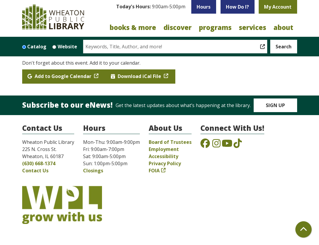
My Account (278, 7)
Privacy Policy (165, 163)
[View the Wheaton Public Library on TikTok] (238, 145)
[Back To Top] (303, 229)
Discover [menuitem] (177, 27)
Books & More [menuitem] (133, 27)
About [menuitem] (283, 27)
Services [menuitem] (252, 27)
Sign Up (275, 105)
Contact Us (35, 170)
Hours (203, 7)
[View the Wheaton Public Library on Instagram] (216, 145)
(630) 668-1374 (38, 163)
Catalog (36, 46)
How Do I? (237, 7)
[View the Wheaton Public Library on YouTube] (227, 145)
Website (67, 46)
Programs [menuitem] (215, 27)
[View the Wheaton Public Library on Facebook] (205, 145)
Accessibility (163, 156)
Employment (164, 149)
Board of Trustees (170, 142)
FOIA (154, 170)
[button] (150, 8)
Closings (93, 170)
